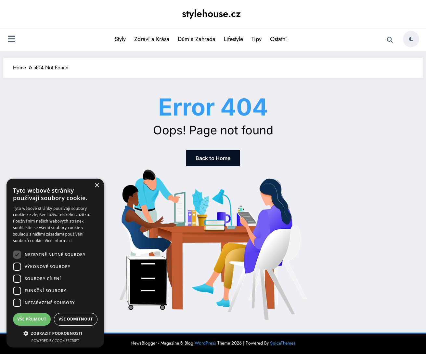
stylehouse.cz (211, 13)
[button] (55, 333)
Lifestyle (233, 39)
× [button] (96, 185)
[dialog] (55, 263)
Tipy (257, 39)
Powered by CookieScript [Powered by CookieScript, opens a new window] (55, 340)
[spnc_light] (411, 39)
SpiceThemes (282, 343)
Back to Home (213, 158)
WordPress (205, 343)
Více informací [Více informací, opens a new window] (58, 240)
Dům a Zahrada (196, 39)
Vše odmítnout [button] (75, 319)
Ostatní (278, 39)
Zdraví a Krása (151, 39)
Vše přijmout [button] (31, 319)
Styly (120, 39)
